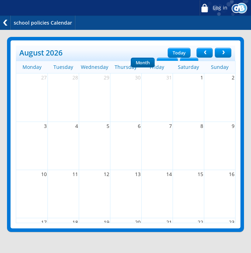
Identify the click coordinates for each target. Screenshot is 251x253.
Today (179, 53)
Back (5, 22)
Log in (213, 7)
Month (143, 62)
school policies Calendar (43, 22)
